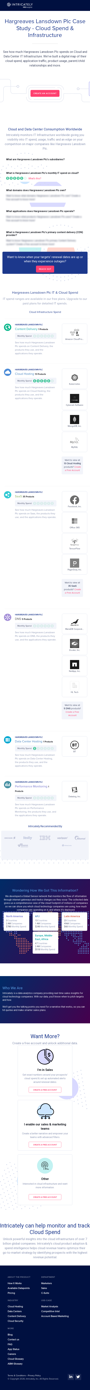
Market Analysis (49, 1306)
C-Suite (45, 1293)
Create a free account (45, 1090)
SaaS (19, 496)
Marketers (46, 1283)
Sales (44, 1288)
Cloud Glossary (16, 1359)
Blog (10, 1335)
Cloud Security (15, 1321)
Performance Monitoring (31, 786)
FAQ (10, 1344)
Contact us (13, 1339)
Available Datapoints (19, 1288)
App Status (13, 1349)
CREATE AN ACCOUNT (45, 93)
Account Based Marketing (55, 1316)
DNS (18, 618)
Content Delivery (26, 329)
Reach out (45, 269)
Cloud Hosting (25, 373)
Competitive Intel (50, 1311)
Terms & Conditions (17, 1376)
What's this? (34, 178)
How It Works (15, 1283)
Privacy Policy (34, 1376)
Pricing (11, 1293)
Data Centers (15, 1311)
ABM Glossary (15, 1364)
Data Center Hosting (29, 741)
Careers (12, 1354)
